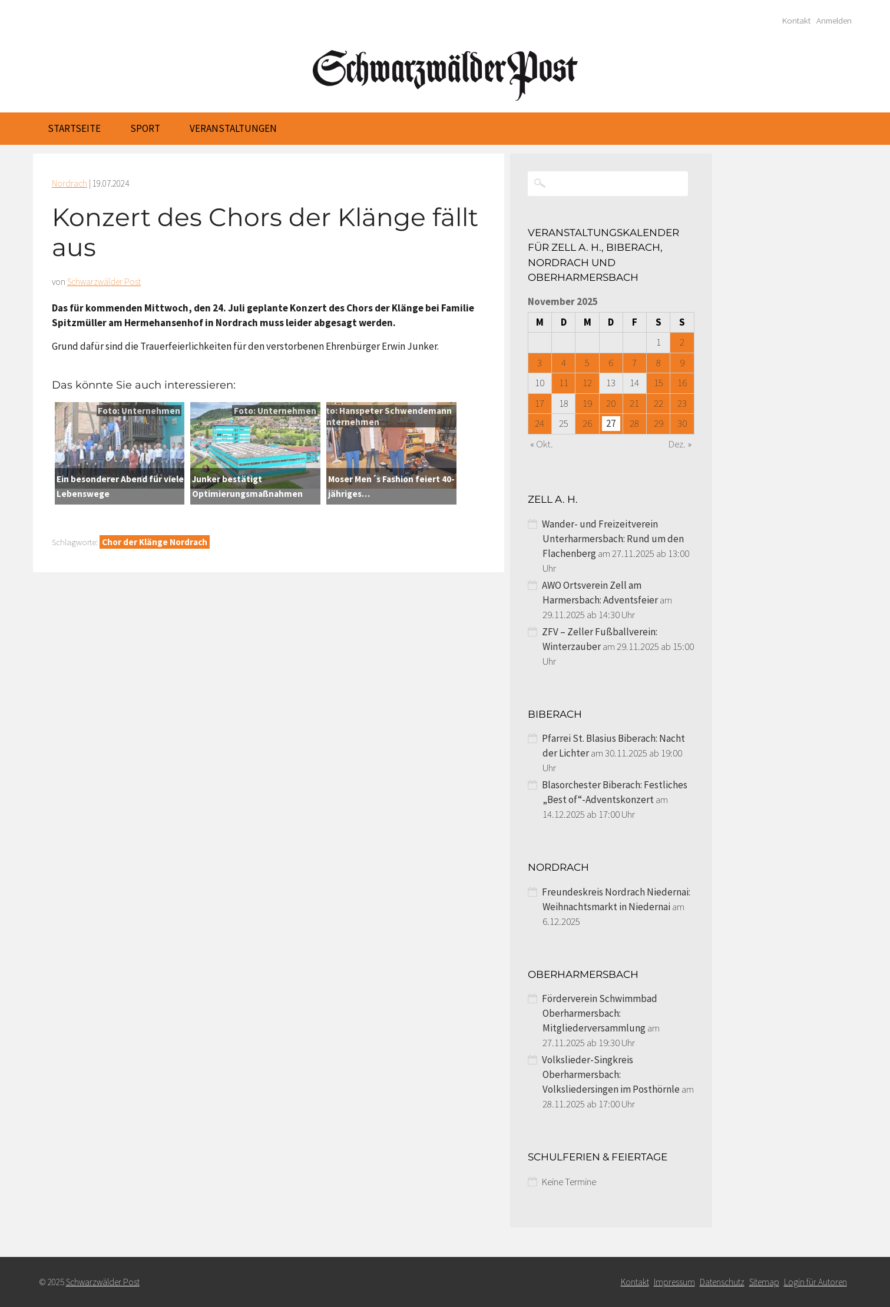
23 (682, 403)
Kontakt (796, 21)
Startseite (74, 128)
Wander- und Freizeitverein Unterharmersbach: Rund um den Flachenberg (613, 539)
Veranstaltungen (233, 128)
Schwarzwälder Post (104, 281)
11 (563, 382)
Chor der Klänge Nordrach (154, 542)
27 (611, 423)
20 (611, 403)
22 (658, 403)
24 (539, 423)
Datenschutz (722, 1282)
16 (682, 382)
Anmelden (834, 21)
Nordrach (69, 183)
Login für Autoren (815, 1282)
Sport (145, 128)
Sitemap (764, 1282)
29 (658, 423)
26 (587, 423)
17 (539, 403)
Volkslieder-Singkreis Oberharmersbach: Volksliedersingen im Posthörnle (611, 1074)
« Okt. (541, 443)
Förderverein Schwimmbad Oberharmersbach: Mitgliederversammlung (599, 1013)
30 (682, 423)
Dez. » (680, 443)
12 (587, 382)
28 (634, 423)
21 (634, 403)
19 (587, 403)
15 (658, 382)
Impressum (674, 1282)
